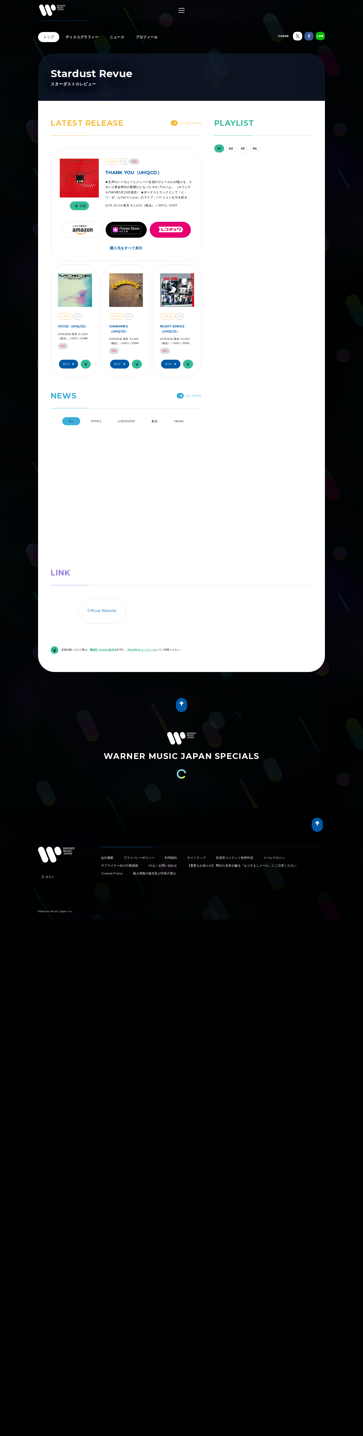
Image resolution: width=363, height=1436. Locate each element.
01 (219, 148)
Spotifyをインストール (141, 555)
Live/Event (126, 421)
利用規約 (171, 763)
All (71, 421)
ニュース (117, 37)
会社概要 (107, 763)
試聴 (79, 205)
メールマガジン (274, 763)
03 (243, 148)
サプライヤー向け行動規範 (119, 771)
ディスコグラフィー (82, 37)
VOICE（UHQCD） (73, 326)
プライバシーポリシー (139, 763)
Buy (70, 364)
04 (255, 148)
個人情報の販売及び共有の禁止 (154, 778)
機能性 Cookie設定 (102, 555)
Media (179, 421)
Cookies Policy (112, 778)
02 (231, 148)
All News (189, 396)
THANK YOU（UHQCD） (133, 172)
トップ (48, 37)
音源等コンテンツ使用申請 (234, 763)
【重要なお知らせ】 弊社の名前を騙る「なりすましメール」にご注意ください (242, 771)
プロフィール (147, 37)
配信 (155, 421)
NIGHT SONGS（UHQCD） (172, 328)
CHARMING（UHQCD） (118, 328)
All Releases (186, 123)
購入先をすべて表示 (126, 248)
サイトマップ (196, 763)
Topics (95, 421)
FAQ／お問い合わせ (162, 771)
